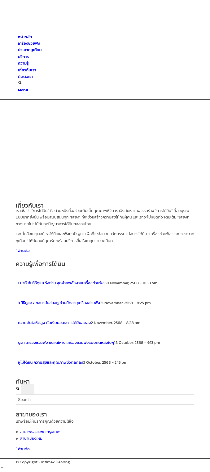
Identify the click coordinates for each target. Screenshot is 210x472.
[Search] (20, 83)
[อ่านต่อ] (23, 251)
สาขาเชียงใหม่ (31, 438)
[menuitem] (106, 36)
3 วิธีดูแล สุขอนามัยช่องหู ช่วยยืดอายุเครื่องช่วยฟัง (59, 303)
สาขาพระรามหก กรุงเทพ (40, 431)
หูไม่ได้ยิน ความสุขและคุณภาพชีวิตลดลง (50, 362)
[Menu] (23, 90)
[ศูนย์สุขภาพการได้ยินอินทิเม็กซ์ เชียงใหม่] (62, 30)
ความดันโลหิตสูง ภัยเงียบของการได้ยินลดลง (54, 323)
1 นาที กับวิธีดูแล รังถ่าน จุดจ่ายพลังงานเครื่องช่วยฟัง (61, 283)
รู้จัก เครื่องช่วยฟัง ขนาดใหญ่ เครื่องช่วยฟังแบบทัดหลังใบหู (66, 342)
